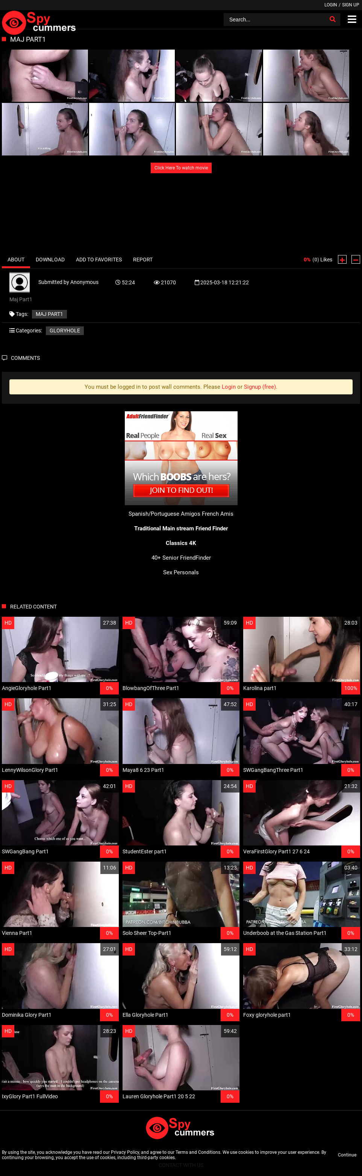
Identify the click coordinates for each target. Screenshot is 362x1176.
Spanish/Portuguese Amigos (164, 513)
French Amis (217, 513)
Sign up (350, 5)
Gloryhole (65, 331)
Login (330, 5)
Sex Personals (181, 572)
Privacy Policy (125, 1152)
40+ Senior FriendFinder (181, 557)
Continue (347, 1155)
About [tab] (16, 260)
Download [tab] (50, 260)
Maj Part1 (49, 314)
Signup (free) (260, 386)
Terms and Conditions (198, 1152)
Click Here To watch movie (181, 168)
